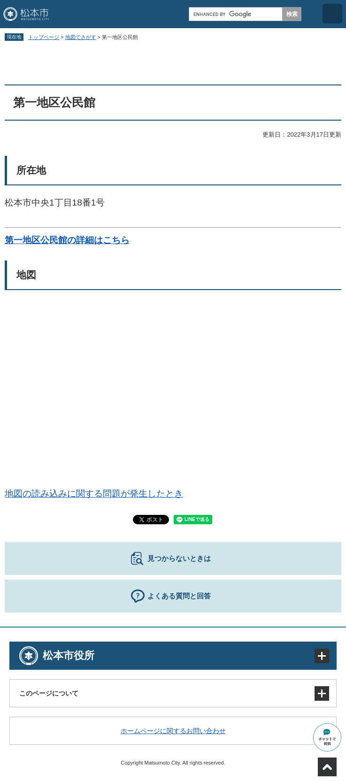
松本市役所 (68, 655)
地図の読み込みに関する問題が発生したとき (94, 493)
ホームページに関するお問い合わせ (173, 731)
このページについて (48, 693)
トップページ (43, 37)
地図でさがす (80, 37)
